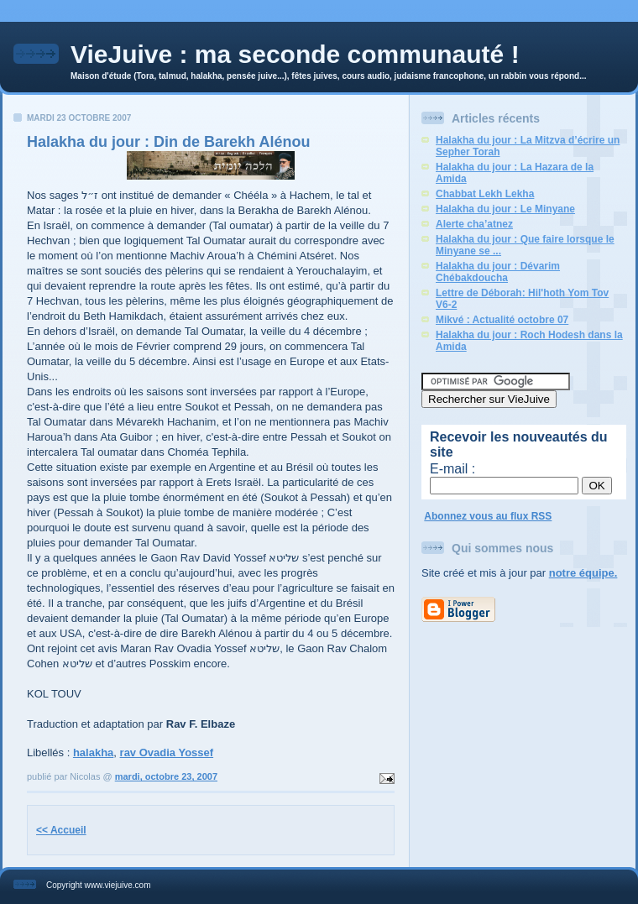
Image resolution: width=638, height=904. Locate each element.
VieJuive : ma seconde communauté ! (295, 54)
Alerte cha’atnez (474, 224)
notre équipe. (583, 573)
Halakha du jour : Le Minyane (505, 209)
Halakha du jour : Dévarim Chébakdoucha (498, 272)
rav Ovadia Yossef (167, 752)
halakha (93, 752)
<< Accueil (61, 830)
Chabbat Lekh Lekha (485, 194)
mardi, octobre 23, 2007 (166, 776)
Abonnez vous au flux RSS (488, 516)
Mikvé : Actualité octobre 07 (502, 320)
